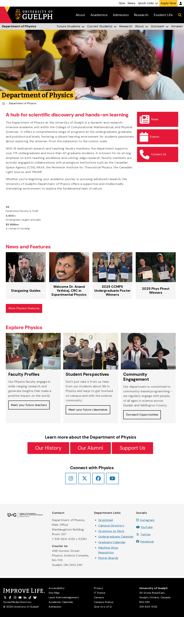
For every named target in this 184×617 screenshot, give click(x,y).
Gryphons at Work (111, 533)
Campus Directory (111, 527)
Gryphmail (105, 522)
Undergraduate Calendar (116, 538)
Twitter (143, 536)
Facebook (145, 543)
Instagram (145, 522)
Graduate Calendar (112, 544)
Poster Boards (108, 559)
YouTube (144, 529)
